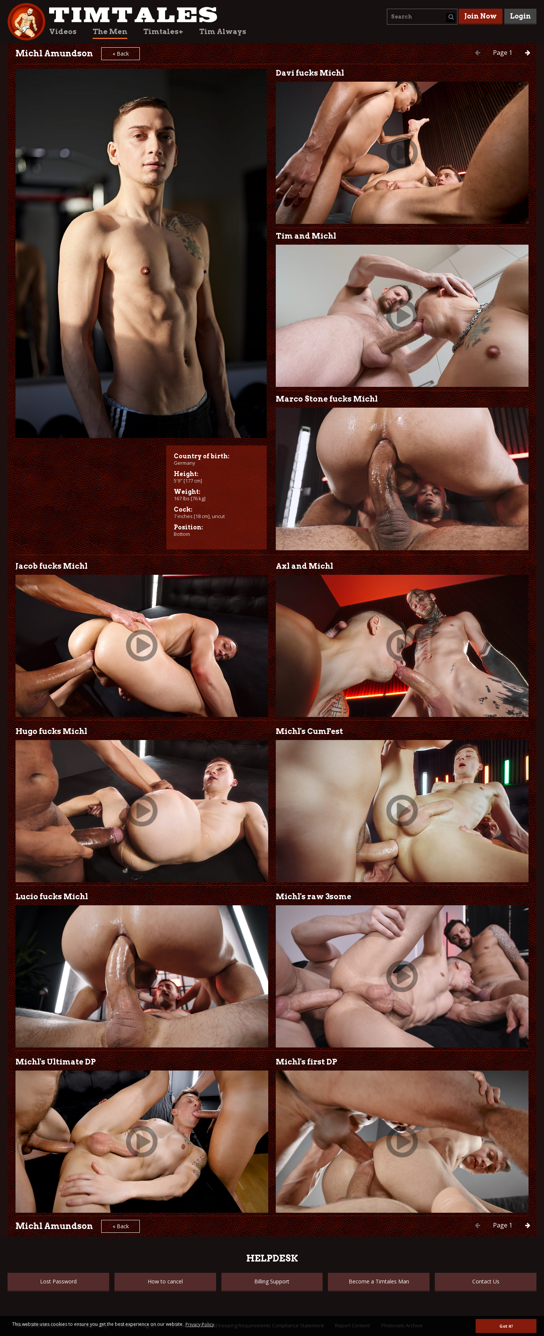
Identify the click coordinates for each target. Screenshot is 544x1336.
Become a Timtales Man (379, 1281)
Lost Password (58, 1281)
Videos (63, 32)
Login (520, 16)
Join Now (480, 16)
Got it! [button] (506, 1326)
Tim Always (222, 32)
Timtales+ (163, 32)
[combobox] (422, 17)
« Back (121, 53)
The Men (110, 32)
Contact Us (485, 1281)
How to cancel (165, 1281)
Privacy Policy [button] (199, 1324)
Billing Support (271, 1281)
